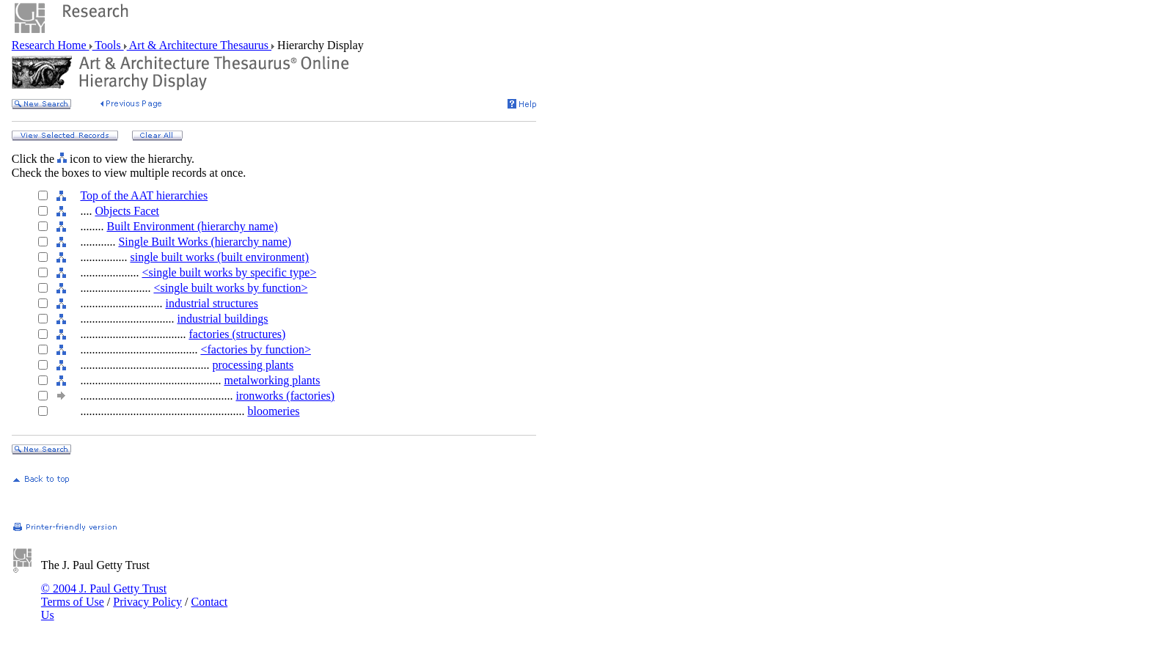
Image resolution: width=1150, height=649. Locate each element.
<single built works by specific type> (229, 272)
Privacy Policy (147, 601)
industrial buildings (222, 318)
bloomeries (273, 411)
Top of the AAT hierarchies (144, 195)
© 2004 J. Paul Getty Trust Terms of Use (103, 595)
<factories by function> (255, 349)
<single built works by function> (230, 288)
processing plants (252, 365)
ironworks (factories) (284, 395)
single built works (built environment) (219, 257)
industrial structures (211, 303)
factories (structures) (236, 334)
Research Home (50, 45)
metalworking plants (272, 380)
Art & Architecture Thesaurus (199, 45)
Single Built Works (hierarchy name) (204, 241)
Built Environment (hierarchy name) (191, 226)
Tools (108, 45)
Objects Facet (127, 211)
